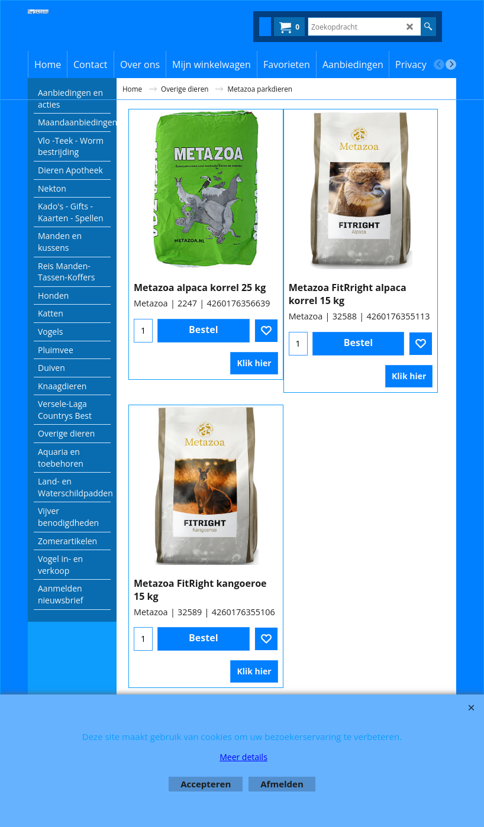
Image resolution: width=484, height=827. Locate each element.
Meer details (243, 757)
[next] (451, 64)
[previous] (439, 64)
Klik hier (254, 363)
